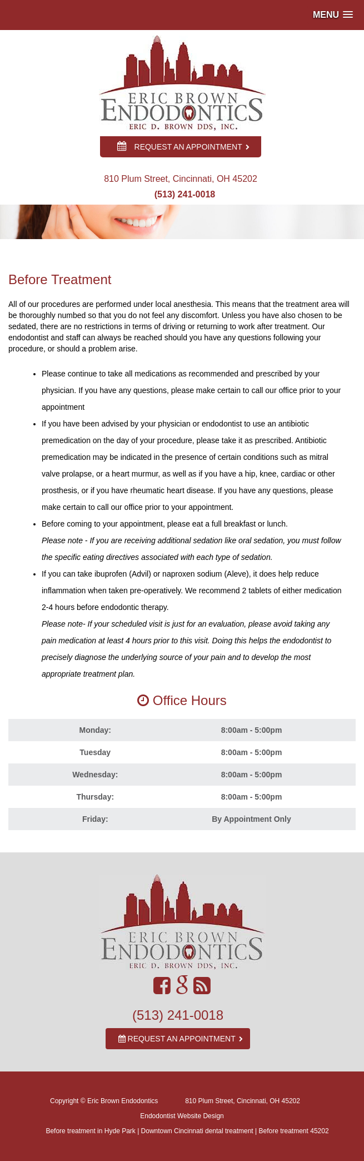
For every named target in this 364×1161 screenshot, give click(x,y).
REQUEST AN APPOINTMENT (183, 146)
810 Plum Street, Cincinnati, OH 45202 (242, 1101)
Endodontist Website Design (182, 1116)
